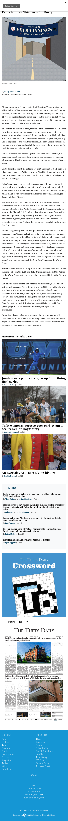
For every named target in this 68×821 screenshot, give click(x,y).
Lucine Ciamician (25, 499)
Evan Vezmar (10, 523)
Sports (5, 751)
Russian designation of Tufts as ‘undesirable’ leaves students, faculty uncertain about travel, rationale (32, 530)
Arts (4, 745)
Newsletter (7, 769)
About (39, 739)
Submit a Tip (42, 748)
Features (6, 742)
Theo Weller (10, 499)
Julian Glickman (23, 512)
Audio (5, 763)
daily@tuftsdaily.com (34, 797)
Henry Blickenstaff (12, 92)
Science (5, 757)
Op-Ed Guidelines (44, 751)
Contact (40, 745)
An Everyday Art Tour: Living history (29, 473)
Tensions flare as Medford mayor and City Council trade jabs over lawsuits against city (32, 519)
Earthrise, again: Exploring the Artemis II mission (26, 539)
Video (4, 766)
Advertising (41, 757)
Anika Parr (9, 512)
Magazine (6, 760)
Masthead (41, 742)
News (4, 739)
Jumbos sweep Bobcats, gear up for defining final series (34, 380)
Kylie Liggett (10, 543)
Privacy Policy (42, 763)
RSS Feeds (41, 760)
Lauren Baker (9, 385)
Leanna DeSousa (11, 432)
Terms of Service (44, 766)
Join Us (39, 754)
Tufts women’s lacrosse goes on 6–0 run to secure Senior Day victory (33, 427)
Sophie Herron (10, 476)
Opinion (6, 748)
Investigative (8, 754)
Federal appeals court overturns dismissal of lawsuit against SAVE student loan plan (31, 495)
